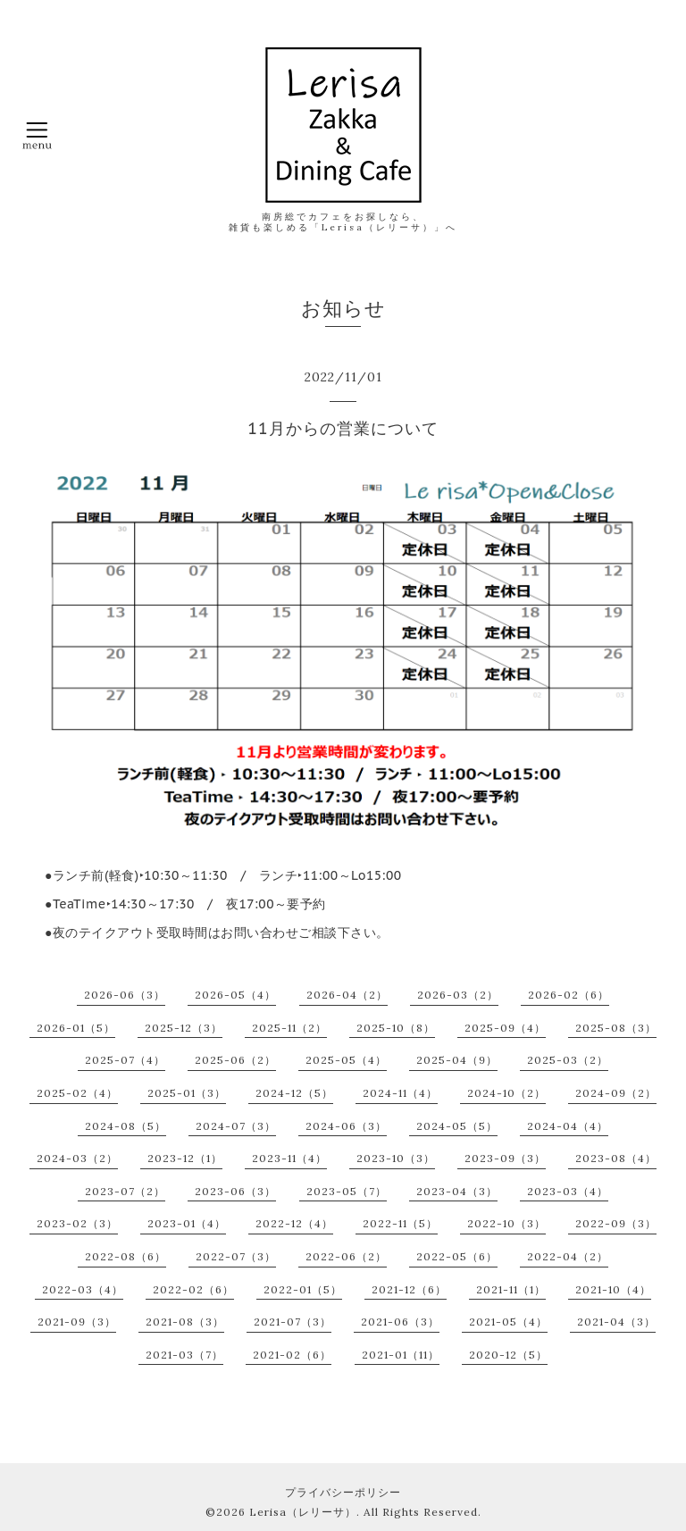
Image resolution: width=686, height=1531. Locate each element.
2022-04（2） (567, 1256)
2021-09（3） (77, 1321)
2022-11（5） (400, 1223)
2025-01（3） (186, 1093)
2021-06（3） (400, 1321)
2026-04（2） (347, 994)
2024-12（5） (294, 1093)
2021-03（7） (184, 1354)
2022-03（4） (82, 1289)
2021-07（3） (292, 1321)
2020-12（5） (508, 1354)
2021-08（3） (185, 1321)
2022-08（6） (125, 1256)
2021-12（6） (409, 1289)
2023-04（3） (457, 1191)
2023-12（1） (184, 1158)
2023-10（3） (395, 1158)
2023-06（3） (235, 1191)
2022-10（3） (506, 1223)
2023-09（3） (505, 1158)
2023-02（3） (77, 1223)
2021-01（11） (400, 1354)
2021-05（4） (508, 1321)
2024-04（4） (567, 1126)
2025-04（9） (457, 1060)
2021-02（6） (292, 1354)
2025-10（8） (395, 1027)
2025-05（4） (346, 1060)
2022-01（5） (303, 1289)
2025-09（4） (505, 1027)
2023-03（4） (567, 1191)
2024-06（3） (346, 1126)
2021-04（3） (616, 1321)
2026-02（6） (568, 994)
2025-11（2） (289, 1027)
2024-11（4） (400, 1093)
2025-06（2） (235, 1060)
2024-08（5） (125, 1126)
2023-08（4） (616, 1158)
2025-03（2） (567, 1060)
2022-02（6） (193, 1289)
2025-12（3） (183, 1027)
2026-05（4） (235, 994)
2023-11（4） (289, 1158)
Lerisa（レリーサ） (302, 1511)
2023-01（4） (186, 1223)
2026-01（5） (76, 1027)
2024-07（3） (236, 1126)
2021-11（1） (511, 1289)
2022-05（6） (457, 1256)
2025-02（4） (77, 1093)
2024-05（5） (457, 1126)
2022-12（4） (294, 1223)
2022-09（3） (616, 1223)
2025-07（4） (125, 1060)
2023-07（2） (125, 1191)
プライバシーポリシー (343, 1492)
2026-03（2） (457, 994)
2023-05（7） (346, 1191)
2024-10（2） (506, 1093)
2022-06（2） (346, 1256)
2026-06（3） (124, 994)
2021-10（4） (613, 1289)
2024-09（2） (616, 1093)
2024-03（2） (77, 1158)
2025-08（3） (616, 1027)
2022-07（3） (236, 1256)
